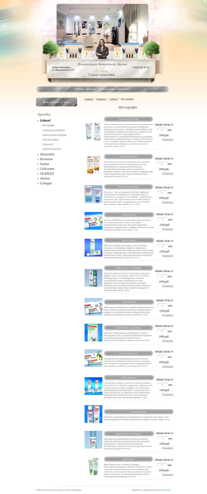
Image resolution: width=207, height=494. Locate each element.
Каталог (91, 89)
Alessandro (47, 154)
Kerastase (46, 159)
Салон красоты (106, 89)
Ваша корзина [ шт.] (56, 102)
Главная (79, 89)
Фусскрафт (48, 125)
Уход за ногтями (51, 139)
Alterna (45, 178)
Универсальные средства (55, 135)
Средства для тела (52, 149)
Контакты (124, 89)
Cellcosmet (47, 168)
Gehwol (45, 120)
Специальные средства (54, 130)
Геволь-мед (48, 144)
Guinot (44, 164)
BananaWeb (165, 490)
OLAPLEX (47, 173)
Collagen (46, 183)
